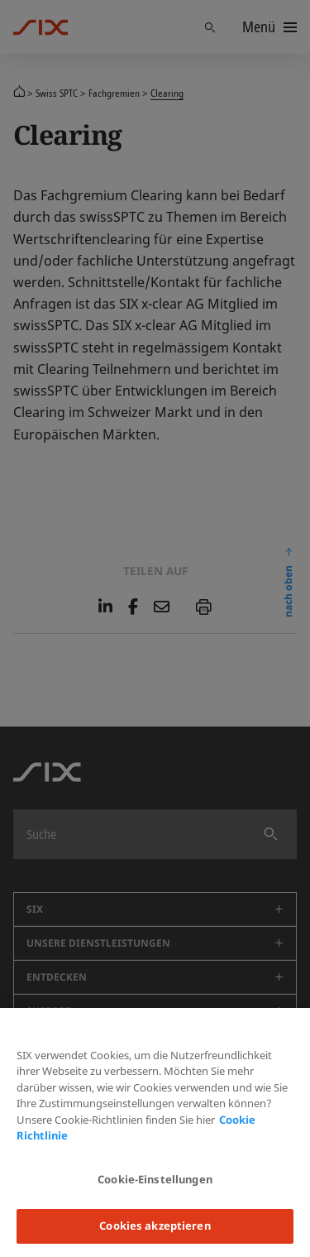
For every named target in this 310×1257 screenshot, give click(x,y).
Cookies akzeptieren (154, 1225)
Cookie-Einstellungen (155, 1179)
